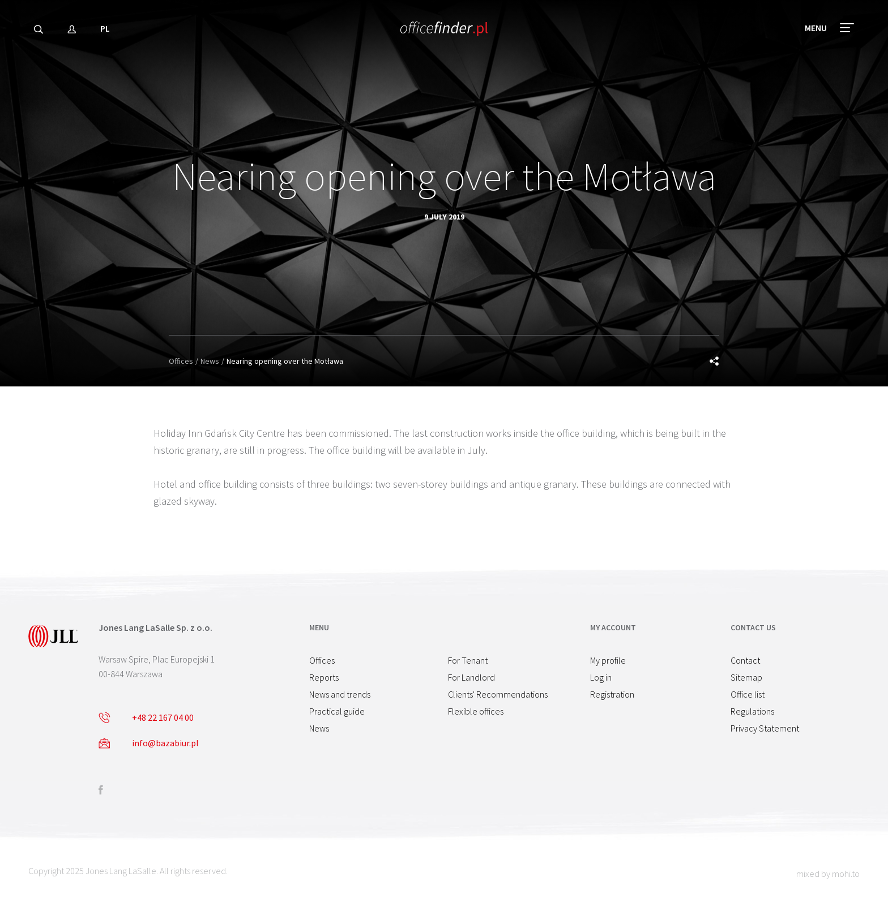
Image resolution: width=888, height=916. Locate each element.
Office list (748, 694)
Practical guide (337, 711)
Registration (612, 694)
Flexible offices (475, 711)
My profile (608, 660)
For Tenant (468, 660)
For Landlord (471, 677)
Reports (324, 677)
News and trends (339, 694)
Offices (181, 361)
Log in (601, 677)
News (209, 361)
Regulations (752, 711)
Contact (745, 660)
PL (105, 31)
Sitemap (746, 677)
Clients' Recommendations (498, 694)
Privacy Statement (765, 728)
